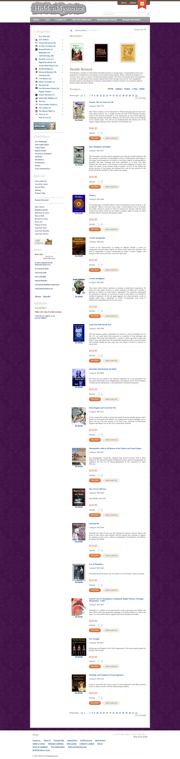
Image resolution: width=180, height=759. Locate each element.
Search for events (41, 184)
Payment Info (59, 740)
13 (107, 95)
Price (135, 89)
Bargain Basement (42, 200)
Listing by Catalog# (87, 744)
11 (100, 95)
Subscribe (46, 296)
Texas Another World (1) (46, 105)
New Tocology (94, 639)
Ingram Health (40, 151)
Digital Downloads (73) (47, 62)
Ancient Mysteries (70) (46, 43)
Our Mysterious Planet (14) (47, 88)
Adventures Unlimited (43, 154)
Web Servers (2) (45, 118)
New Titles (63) (44, 36)
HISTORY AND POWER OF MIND (102, 369)
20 (130, 95)
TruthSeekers (40, 163)
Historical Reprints (81, 30)
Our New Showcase (81, 19)
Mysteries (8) (42, 85)
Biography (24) (44, 53)
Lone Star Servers (41, 234)
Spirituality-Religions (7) (46, 98)
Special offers (40, 187)
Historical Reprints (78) (46, 72)
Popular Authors (45, 92)
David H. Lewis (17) (45, 59)
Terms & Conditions (40, 747)
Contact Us (61, 19)
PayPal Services (86, 740)
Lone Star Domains (42, 231)
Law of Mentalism (96, 564)
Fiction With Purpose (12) (48, 66)
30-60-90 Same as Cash (41, 750)
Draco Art (38, 222)
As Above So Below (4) (46, 46)
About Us (47, 740)
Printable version (138, 29)
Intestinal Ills (94, 524)
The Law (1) (42, 114)
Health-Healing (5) (44, 69)
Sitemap (38, 190)
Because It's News (41, 219)
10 (97, 95)
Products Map (40, 193)
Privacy (100, 744)
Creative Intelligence (97, 279)
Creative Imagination (97, 238)
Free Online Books (58, 747)
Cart (47, 19)
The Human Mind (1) (45, 111)
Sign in (123, 2)
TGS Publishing (41, 142)
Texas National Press (42, 169)
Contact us (36, 740)
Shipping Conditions (56, 744)
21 (133, 95)
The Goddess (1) (43, 108)
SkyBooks (38, 157)
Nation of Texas (40, 225)
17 (120, 95)
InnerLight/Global (42, 145)
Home (36, 19)
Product (127, 89)
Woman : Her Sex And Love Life (101, 102)
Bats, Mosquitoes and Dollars (100, 147)
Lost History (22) (44, 79)
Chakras (92, 195)
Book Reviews (100, 740)
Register (133, 2)
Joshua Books (40, 148)
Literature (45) (44, 75)
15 (113, 95)
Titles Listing (71, 744)
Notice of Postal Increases (77, 747)
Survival (40, 101)
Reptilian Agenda (41, 210)
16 (117, 95)
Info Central (39, 207)
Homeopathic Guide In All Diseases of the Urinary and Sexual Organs (115, 448)
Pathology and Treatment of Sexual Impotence (106, 675)
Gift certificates (40, 181)
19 (126, 95)
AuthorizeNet (72, 740)
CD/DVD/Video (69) (46, 56)
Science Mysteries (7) (45, 95)
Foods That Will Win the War (100, 325)
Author (37, 166)
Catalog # (119, 89)
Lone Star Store (41, 228)
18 (123, 95)
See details (79, 120)
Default (141, 89)
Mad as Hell (39, 216)
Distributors (39, 160)
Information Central (106, 19)
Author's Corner (38, 744)
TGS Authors (42, 40)
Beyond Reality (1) (44, 49)
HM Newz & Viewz (42, 213)
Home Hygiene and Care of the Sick (102, 408)
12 (104, 95)
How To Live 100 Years (97, 489)
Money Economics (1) (45, 82)
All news (38, 296)
